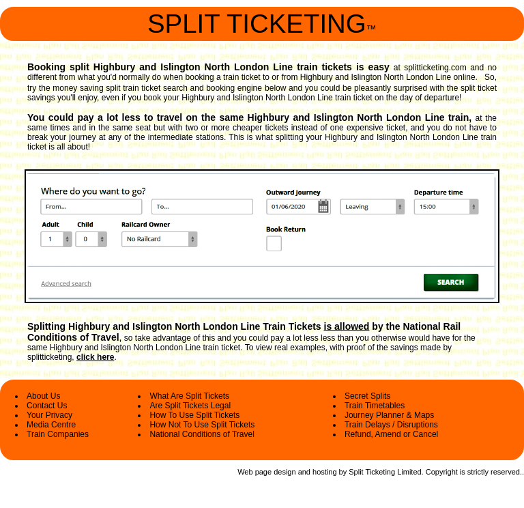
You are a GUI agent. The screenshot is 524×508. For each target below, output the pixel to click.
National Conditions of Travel (201, 434)
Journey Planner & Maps (389, 415)
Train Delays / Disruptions (391, 424)
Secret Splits (367, 396)
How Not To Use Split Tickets (201, 424)
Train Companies (58, 434)
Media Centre (51, 424)
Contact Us (47, 405)
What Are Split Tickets (189, 396)
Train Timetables (375, 405)
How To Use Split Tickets (194, 415)
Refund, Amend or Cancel (391, 434)
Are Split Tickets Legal (190, 405)
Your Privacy (49, 415)
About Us (43, 396)
